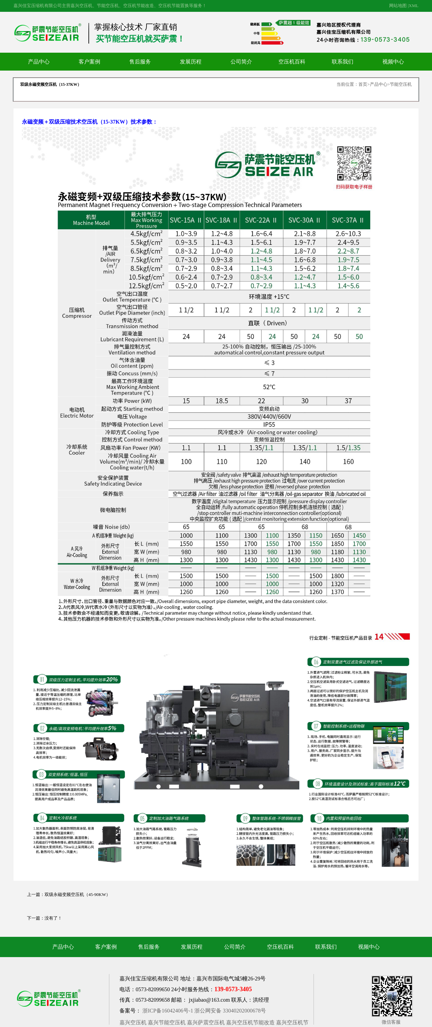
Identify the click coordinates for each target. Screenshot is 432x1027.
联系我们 (342, 62)
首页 (362, 84)
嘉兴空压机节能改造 (250, 1022)
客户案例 (89, 62)
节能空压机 (401, 84)
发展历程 (190, 62)
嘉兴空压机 (132, 1022)
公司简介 (241, 62)
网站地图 (398, 5)
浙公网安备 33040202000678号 (230, 1010)
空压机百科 (291, 62)
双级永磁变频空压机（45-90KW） (77, 894)
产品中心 (39, 62)
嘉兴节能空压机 (167, 1022)
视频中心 (393, 62)
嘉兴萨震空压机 (206, 1022)
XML (413, 5)
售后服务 (140, 62)
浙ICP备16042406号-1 (167, 1010)
